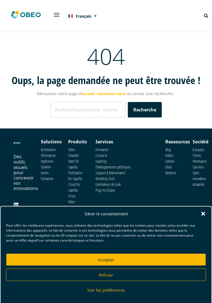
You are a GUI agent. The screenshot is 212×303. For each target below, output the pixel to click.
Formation (102, 149)
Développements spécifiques (113, 167)
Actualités (198, 184)
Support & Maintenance (110, 172)
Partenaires (199, 161)
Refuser (106, 276)
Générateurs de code (108, 184)
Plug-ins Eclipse (105, 190)
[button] (203, 215)
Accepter (106, 261)
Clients (197, 155)
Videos (169, 155)
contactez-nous (111, 93)
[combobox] (87, 109)
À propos (198, 149)
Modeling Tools (105, 178)
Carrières (198, 167)
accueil (88, 93)
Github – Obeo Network (171, 167)
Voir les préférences (106, 291)
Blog (168, 149)
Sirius (71, 196)
